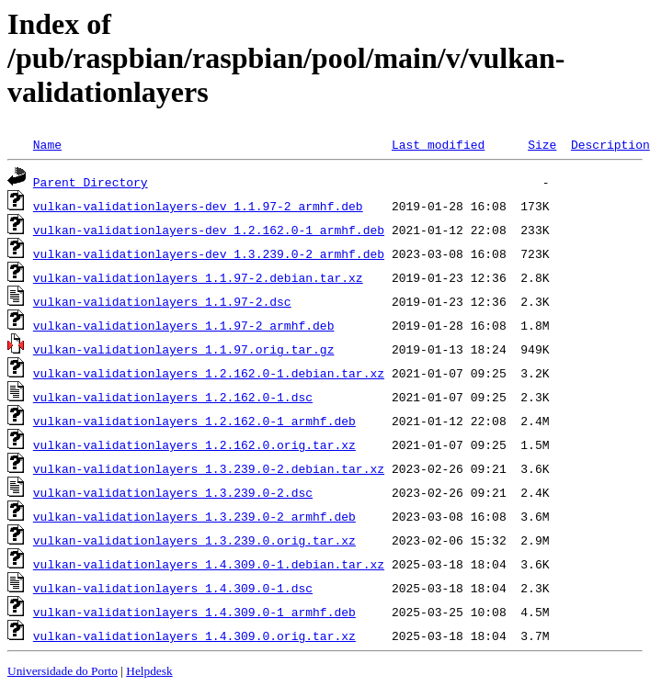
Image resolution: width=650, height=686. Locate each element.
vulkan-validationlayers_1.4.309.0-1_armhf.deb (194, 611)
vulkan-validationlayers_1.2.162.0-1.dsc (173, 396)
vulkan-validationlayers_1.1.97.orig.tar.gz (184, 349)
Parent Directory (90, 182)
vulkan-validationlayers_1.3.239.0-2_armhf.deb (194, 516)
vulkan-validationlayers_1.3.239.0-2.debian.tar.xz (208, 468)
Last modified (438, 144)
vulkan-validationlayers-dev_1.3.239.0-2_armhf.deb (208, 253)
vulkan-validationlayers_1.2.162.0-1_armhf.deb (194, 420)
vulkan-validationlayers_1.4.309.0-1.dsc (173, 587)
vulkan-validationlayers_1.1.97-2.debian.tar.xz (198, 277)
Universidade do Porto (62, 671)
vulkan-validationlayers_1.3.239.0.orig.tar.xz (194, 540)
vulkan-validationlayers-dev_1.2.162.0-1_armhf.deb (208, 229)
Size (542, 144)
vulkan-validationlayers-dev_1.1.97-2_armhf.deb (198, 205)
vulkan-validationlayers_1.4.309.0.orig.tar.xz (194, 635)
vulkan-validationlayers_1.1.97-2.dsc (162, 301)
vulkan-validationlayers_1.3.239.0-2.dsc (173, 492)
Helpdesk (149, 671)
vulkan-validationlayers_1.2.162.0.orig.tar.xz (194, 444)
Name (47, 144)
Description (610, 144)
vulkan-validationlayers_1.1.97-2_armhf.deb (184, 325)
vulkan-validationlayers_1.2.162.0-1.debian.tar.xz (208, 373)
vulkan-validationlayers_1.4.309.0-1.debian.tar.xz (208, 564)
